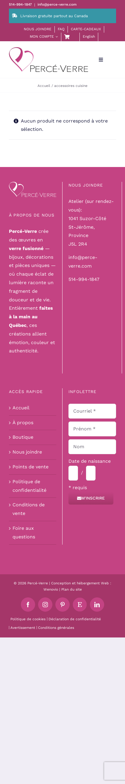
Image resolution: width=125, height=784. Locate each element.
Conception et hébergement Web (80, 583)
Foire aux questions (23, 532)
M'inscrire (91, 498)
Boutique (22, 437)
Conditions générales (56, 628)
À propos (22, 422)
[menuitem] (89, 37)
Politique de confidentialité (29, 486)
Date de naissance (89, 461)
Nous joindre (27, 452)
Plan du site (71, 589)
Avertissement (22, 628)
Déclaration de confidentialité (75, 619)
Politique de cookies (28, 619)
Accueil (20, 408)
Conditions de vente (28, 509)
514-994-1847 (83, 279)
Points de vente (30, 467)
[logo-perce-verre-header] (48, 49)
